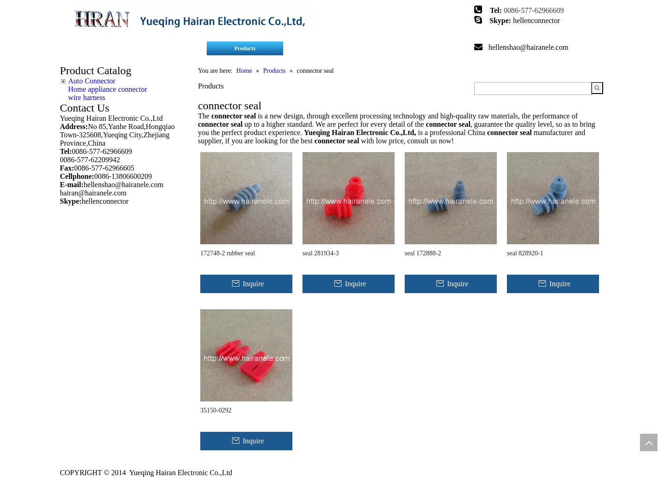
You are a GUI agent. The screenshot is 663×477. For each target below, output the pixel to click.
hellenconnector (536, 20)
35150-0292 (216, 410)
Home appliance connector (107, 89)
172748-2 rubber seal (227, 253)
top (648, 442)
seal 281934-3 (320, 253)
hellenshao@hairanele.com (528, 47)
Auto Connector (92, 81)
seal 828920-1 (525, 253)
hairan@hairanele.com (94, 193)
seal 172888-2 (423, 253)
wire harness (86, 97)
